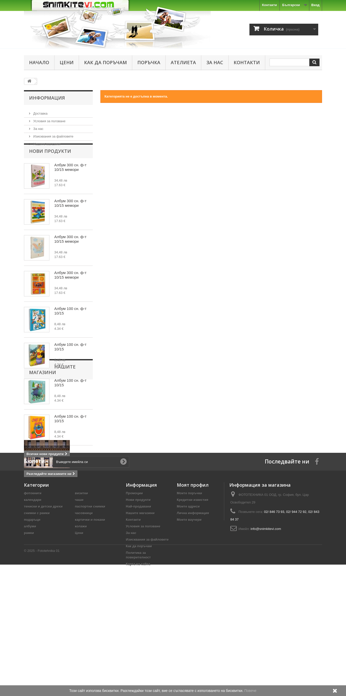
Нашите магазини (46, 142)
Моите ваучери (189, 619)
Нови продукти (50, 161)
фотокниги (33, 593)
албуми (30, 626)
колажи (81, 626)
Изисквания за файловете (52, 134)
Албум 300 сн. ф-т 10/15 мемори (70, 177)
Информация (47, 98)
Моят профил (193, 585)
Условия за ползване (48, 119)
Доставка (39, 111)
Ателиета (183, 62)
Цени (67, 62)
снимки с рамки (37, 613)
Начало (39, 62)
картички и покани (90, 619)
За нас (214, 62)
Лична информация (193, 613)
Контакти (269, 5)
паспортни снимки (90, 606)
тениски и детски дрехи (43, 606)
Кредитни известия (192, 600)
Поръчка (148, 62)
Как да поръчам (105, 62)
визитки (81, 593)
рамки (29, 633)
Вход (315, 5)
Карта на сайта (138, 664)
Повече (250, 691)
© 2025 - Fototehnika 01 (42, 682)
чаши (79, 600)
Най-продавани (138, 606)
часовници (84, 613)
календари (32, 600)
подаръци (32, 619)
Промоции (134, 593)
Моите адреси (188, 606)
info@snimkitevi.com (266, 629)
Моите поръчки (189, 593)
